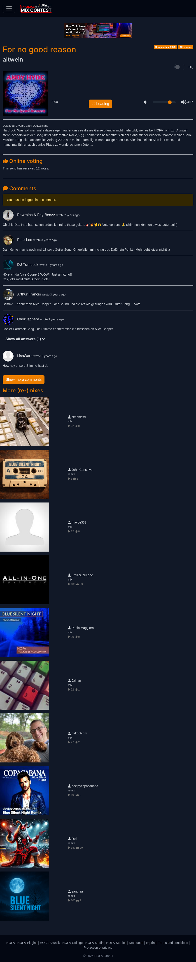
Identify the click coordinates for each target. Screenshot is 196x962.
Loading (100, 103)
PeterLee (18, 239)
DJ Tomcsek (21, 264)
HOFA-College (72, 943)
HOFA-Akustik (50, 943)
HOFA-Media (94, 943)
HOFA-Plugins (27, 943)
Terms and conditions (173, 943)
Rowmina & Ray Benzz (29, 214)
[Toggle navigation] (9, 8)
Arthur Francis (22, 294)
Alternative (186, 47)
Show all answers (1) (25, 339)
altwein (13, 59)
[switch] (179, 67)
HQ (191, 67)
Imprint (151, 943)
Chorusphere (21, 319)
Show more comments (24, 379)
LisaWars (18, 355)
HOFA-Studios (116, 943)
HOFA (10, 943)
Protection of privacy (98, 947)
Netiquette (136, 943)
